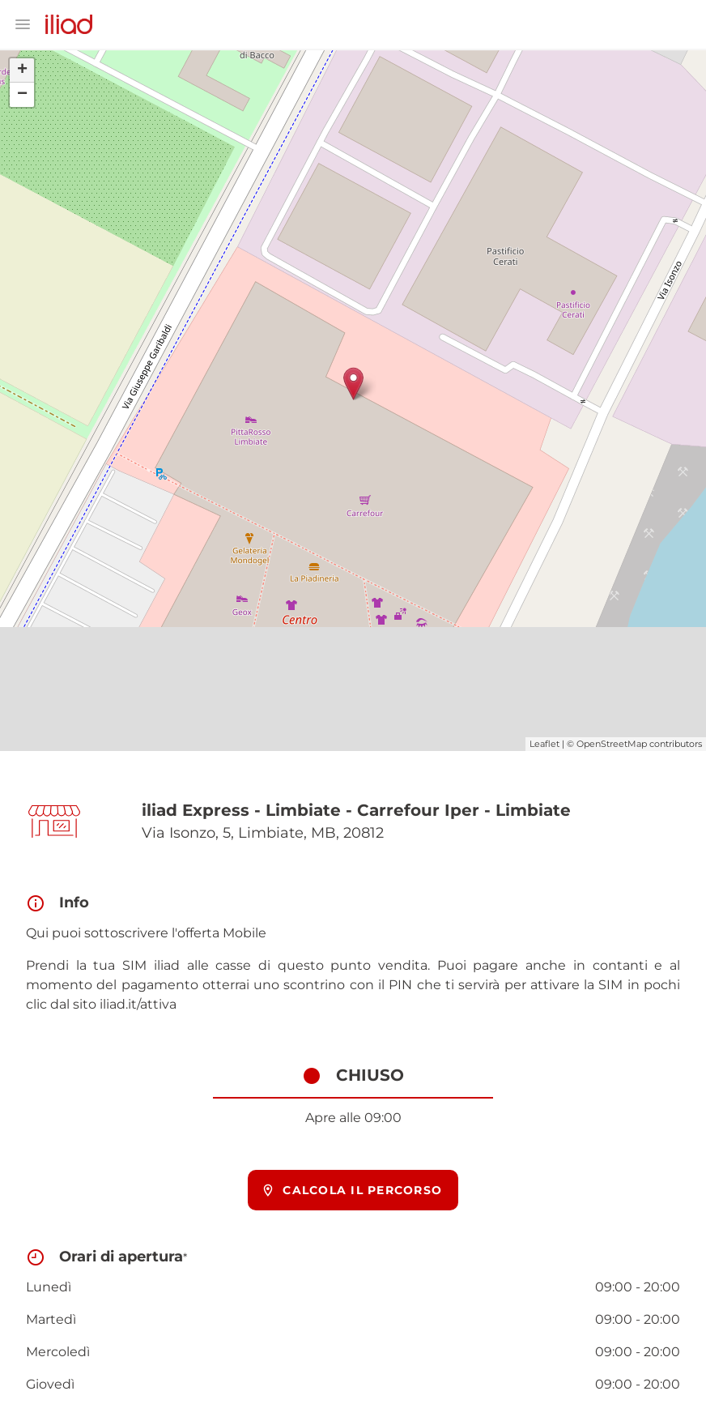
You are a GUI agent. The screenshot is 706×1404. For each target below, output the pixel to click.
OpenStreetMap (611, 743)
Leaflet (544, 743)
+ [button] (22, 70)
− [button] (22, 95)
